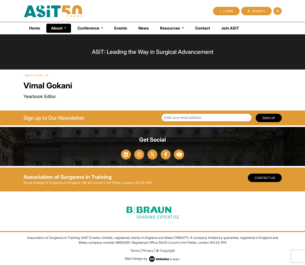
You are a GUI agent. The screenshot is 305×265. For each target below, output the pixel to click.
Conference (88, 28)
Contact (202, 28)
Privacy (147, 251)
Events (120, 28)
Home (34, 28)
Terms (135, 251)
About (61, 28)
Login (226, 11)
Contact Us (264, 178)
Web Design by (152, 259)
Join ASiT (230, 28)
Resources (170, 28)
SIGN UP (268, 118)
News (143, 28)
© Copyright (165, 251)
